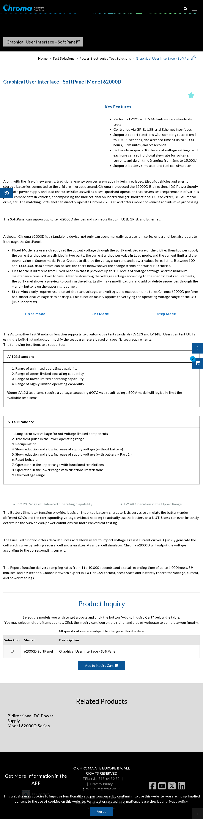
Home (43, 58)
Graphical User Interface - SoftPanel (166, 57)
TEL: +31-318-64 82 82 (102, 778)
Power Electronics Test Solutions (105, 58)
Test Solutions (63, 58)
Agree (101, 811)
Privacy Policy (101, 784)
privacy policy (177, 801)
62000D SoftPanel (38, 651)
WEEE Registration (101, 789)
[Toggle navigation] (195, 8)
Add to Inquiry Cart (101, 665)
